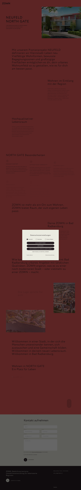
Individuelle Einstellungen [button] (40, 251)
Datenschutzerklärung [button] (50, 255)
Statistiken (39, 239)
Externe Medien (49, 239)
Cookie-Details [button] (30, 255)
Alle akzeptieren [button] (40, 243)
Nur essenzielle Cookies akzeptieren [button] (40, 248)
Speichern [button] (40, 246)
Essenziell (30, 239)
